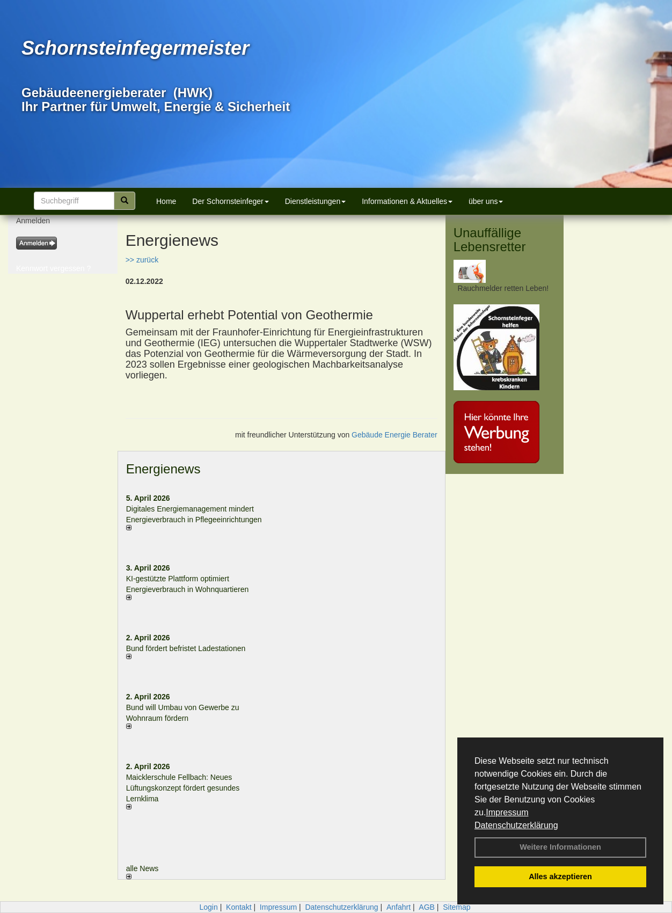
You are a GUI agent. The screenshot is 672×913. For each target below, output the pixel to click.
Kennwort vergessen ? (53, 268)
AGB (427, 907)
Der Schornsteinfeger (230, 201)
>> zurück (142, 259)
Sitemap (456, 907)
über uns (486, 201)
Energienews (163, 469)
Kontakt (238, 907)
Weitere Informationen (560, 847)
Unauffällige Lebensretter (490, 239)
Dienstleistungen (315, 201)
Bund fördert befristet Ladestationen (186, 648)
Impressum (507, 812)
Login (208, 907)
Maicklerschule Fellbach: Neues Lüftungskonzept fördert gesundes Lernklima (183, 788)
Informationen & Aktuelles (407, 201)
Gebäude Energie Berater (394, 434)
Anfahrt (398, 907)
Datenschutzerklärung (516, 825)
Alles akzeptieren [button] (560, 876)
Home (166, 201)
